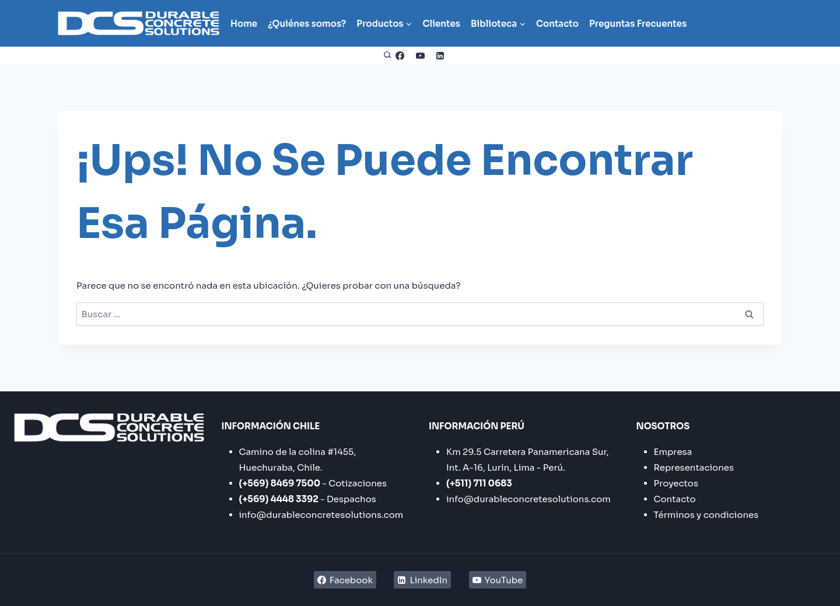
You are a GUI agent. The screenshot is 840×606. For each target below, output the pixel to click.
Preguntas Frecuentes (638, 23)
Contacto (557, 23)
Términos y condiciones (706, 514)
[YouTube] (420, 55)
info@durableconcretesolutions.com (321, 514)
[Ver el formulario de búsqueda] (387, 55)
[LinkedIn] (440, 55)
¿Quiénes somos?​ (307, 23)
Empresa (673, 451)
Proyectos (676, 483)
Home (243, 23)
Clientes (441, 23)
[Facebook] (400, 55)
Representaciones (694, 467)
